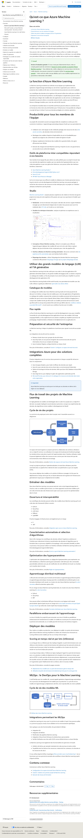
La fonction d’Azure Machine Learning (40, 29)
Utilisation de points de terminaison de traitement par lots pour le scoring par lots (55, 671)
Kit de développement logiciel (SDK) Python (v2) (46, 172)
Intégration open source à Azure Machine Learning (63, 528)
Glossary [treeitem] (6, 34)
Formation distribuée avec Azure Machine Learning (63, 609)
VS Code (44, 207)
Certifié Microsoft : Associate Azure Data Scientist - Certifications (46, 810)
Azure (35, 11)
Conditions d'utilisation (33, 833)
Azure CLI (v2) (36, 174)
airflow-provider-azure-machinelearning (64, 754)
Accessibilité (43, 833)
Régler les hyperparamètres (56, 569)
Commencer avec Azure (74, 6)
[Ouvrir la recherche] (72, 2)
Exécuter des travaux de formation (42, 775)
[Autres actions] (79, 12)
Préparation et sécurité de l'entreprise (40, 35)
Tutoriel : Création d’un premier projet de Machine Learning (49, 772)
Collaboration (44, 831)
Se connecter (78, 2)
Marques (51, 833)
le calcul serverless (41, 590)
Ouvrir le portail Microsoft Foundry (57, 6)
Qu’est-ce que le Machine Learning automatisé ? (62, 551)
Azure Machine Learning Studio (41, 170)
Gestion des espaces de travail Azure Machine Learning (64, 462)
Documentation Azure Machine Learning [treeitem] (13, 21)
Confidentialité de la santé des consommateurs (13, 833)
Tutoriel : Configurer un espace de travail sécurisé (63, 347)
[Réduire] (24, 11)
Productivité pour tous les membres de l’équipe (42, 31)
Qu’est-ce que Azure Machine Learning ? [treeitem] (14, 25)
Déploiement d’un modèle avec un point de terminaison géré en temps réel (53, 668)
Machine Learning (42, 11)
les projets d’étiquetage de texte (69, 259)
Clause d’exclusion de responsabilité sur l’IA (12, 831)
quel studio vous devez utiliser (60, 283)
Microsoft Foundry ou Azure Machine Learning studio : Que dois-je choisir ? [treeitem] (13, 29)
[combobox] (14, 15)
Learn (31, 11)
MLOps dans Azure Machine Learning (41, 713)
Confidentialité (53, 831)
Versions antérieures (29, 831)
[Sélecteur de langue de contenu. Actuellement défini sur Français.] (5, 827)
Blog (37, 831)
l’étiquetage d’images (52, 259)
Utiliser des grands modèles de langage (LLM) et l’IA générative (46, 33)
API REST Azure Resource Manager (42, 176)
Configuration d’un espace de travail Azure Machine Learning (49, 770)
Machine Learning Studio (36, 195)
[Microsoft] (3, 2)
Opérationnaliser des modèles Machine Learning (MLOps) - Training (46, 802)
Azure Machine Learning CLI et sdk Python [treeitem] (14, 32)
